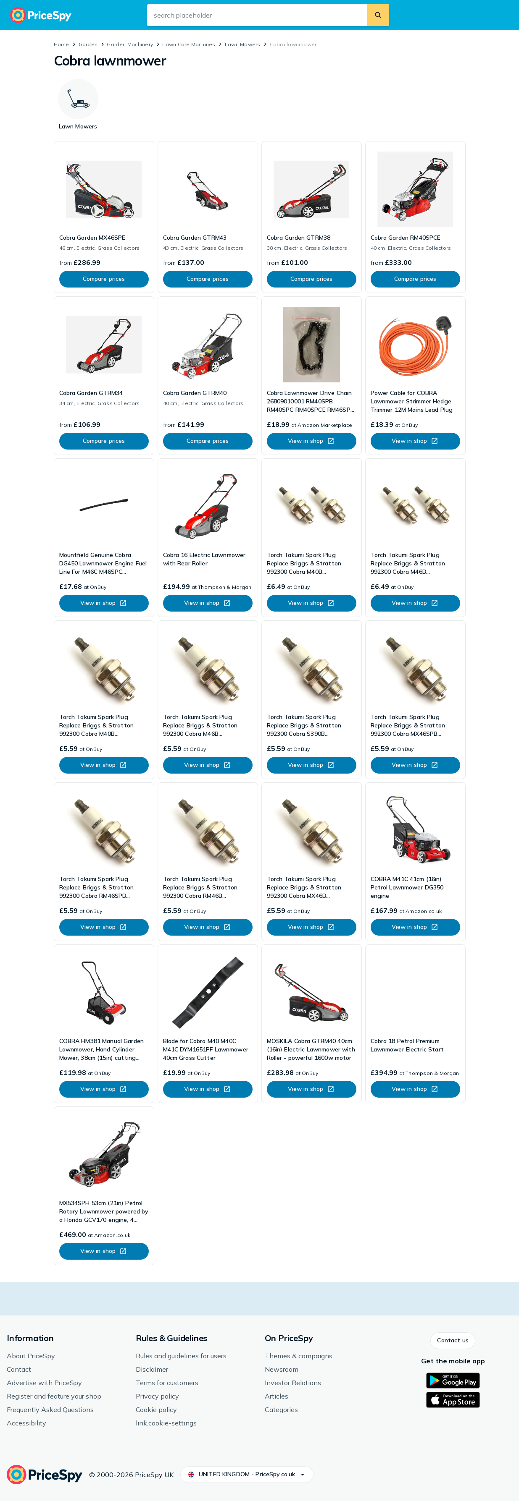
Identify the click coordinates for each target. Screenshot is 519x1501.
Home (61, 44)
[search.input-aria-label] (257, 15)
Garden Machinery (130, 44)
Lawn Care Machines (188, 44)
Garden (88, 44)
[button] (452, 1340)
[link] (104, 217)
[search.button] (378, 15)
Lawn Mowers (243, 44)
